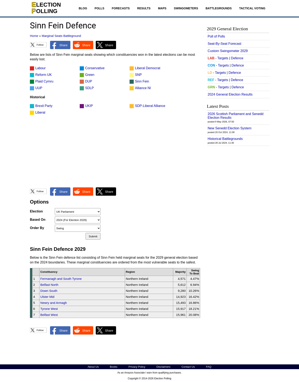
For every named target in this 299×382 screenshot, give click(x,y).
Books (113, 366)
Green (89, 74)
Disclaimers (163, 366)
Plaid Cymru (44, 81)
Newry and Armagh (53, 302)
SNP (138, 74)
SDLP (89, 88)
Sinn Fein (142, 81)
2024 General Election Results (230, 94)
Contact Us (188, 366)
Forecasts (121, 8)
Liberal (40, 112)
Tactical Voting (252, 8)
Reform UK (43, 74)
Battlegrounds (219, 8)
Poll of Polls (216, 36)
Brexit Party (44, 106)
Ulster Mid (47, 296)
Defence (237, 58)
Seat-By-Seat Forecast (224, 43)
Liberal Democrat (147, 68)
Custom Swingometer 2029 (228, 51)
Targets (222, 58)
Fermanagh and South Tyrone (61, 278)
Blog (83, 8)
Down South (48, 290)
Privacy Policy (137, 366)
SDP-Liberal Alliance (150, 106)
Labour (40, 68)
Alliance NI (143, 88)
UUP (38, 88)
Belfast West (49, 315)
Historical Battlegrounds (225, 139)
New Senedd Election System (229, 128)
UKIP (89, 106)
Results (144, 8)
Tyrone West (49, 308)
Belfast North (49, 284)
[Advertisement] (115, 153)
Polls (99, 8)
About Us (93, 366)
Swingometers (186, 8)
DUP (88, 81)
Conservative (94, 68)
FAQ (208, 366)
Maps (162, 8)
